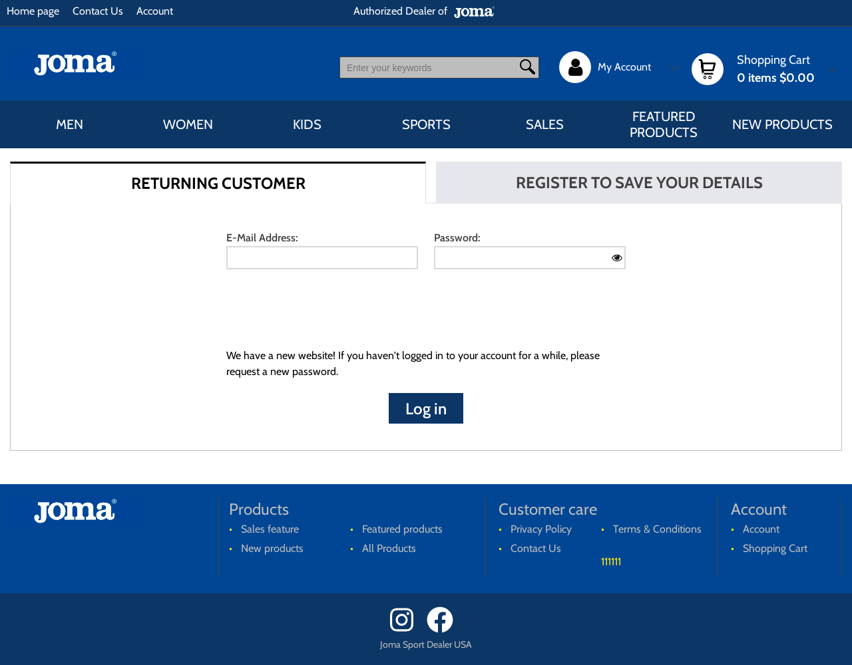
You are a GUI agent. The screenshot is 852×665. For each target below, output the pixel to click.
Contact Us (98, 11)
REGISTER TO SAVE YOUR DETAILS (639, 182)
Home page (33, 11)
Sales (545, 124)
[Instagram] (407, 629)
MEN (69, 124)
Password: (457, 237)
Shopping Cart (775, 548)
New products (782, 124)
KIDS (307, 124)
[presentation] (327, 312)
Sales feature (270, 529)
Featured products (664, 124)
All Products (389, 548)
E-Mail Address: (262, 237)
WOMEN (188, 124)
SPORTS (426, 124)
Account (154, 11)
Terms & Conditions (657, 529)
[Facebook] (444, 629)
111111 (611, 561)
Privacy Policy (541, 529)
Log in (426, 408)
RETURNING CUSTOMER (218, 183)
